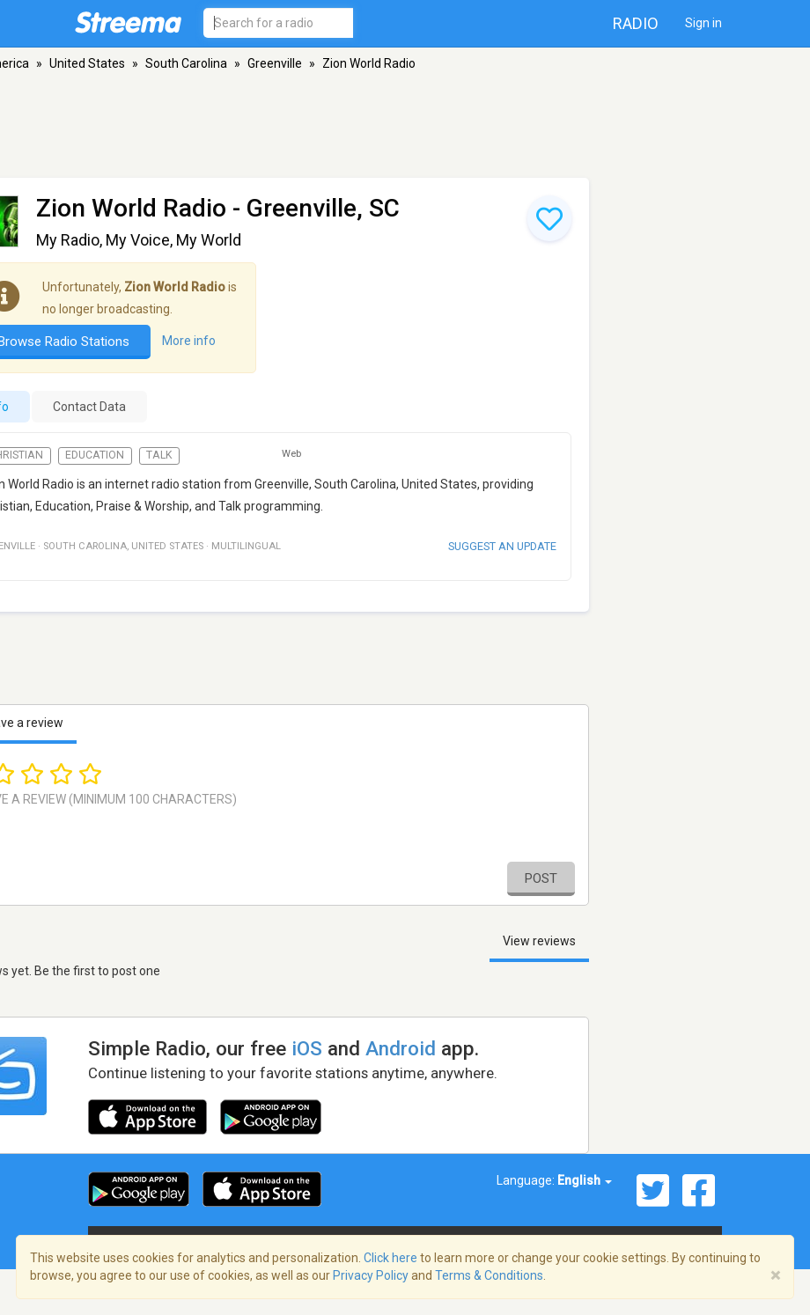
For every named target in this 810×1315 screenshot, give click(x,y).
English (584, 1180)
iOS (306, 1048)
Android (400, 1048)
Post (541, 878)
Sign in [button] (703, 23)
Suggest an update (502, 546)
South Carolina (186, 63)
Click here (390, 1258)
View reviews (539, 941)
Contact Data (89, 407)
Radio (636, 23)
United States (87, 63)
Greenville (274, 63)
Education (94, 455)
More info (189, 341)
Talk (159, 455)
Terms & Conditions (489, 1275)
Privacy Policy (371, 1275)
